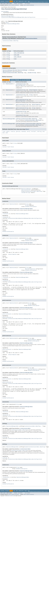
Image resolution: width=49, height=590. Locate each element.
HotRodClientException (31, 206)
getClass (18, 131)
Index (25, 1)
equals (8, 131)
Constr (13, 5)
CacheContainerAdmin (6, 17)
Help (29, 1)
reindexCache (19, 111)
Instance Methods (15, 79)
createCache (19, 83)
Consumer (30, 72)
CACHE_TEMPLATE (17, 56)
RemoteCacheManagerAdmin (7, 15)
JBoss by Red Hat (10, 495)
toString (39, 131)
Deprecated (21, 1)
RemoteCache (9, 83)
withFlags (18, 118)
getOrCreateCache (20, 99)
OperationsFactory (7, 71)
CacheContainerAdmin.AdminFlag (10, 40)
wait (44, 131)
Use (14, 1)
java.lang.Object (5, 11)
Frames (15, 3)
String (8, 52)
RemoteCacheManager (23, 70)
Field (9, 5)
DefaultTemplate (33, 89)
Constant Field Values (8, 146)
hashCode (23, 131)
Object (7, 22)
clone (4, 131)
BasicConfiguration (30, 17)
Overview (2, 1)
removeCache (19, 115)
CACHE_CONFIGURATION (19, 52)
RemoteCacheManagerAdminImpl (10, 70)
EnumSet (4, 72)
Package (7, 1)
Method (17, 5)
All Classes (27, 3)
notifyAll (33, 131)
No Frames (20, 3)
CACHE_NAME (16, 54)
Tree (17, 1)
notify (28, 131)
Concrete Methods (26, 79)
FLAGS (15, 58)
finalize (13, 131)
